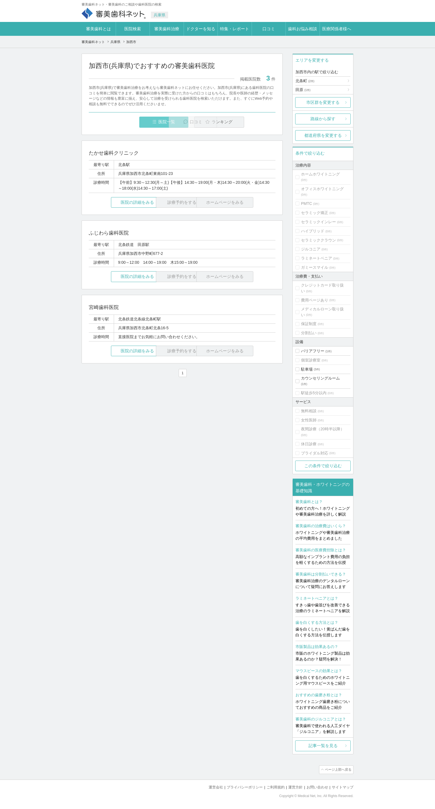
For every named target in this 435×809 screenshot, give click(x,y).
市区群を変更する (323, 102)
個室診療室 (310, 360)
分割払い (309, 333)
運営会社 (216, 787)
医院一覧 (127, 122)
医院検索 (132, 28)
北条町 (304, 81)
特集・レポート (234, 28)
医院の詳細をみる (119, 202)
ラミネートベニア (316, 258)
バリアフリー (312, 351)
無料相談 (309, 411)
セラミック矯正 (314, 212)
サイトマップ (342, 787)
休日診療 (309, 444)
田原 (302, 89)
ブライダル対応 (314, 453)
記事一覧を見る (323, 745)
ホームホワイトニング (320, 174)
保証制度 (309, 323)
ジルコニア (310, 249)
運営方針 (295, 787)
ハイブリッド (312, 231)
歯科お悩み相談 (302, 28)
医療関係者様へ (336, 28)
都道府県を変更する (323, 135)
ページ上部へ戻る (337, 770)
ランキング (243, 122)
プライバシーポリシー (245, 787)
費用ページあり (314, 300)
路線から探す (322, 118)
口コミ (268, 28)
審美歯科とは (98, 28)
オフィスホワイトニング (322, 189)
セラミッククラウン (318, 240)
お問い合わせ (317, 787)
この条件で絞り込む (323, 465)
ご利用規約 (276, 787)
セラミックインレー (318, 222)
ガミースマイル (314, 267)
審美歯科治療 (166, 28)
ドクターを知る (200, 28)
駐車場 (307, 369)
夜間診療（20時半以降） (322, 429)
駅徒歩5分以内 (314, 393)
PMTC (306, 203)
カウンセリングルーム (320, 378)
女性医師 (309, 420)
